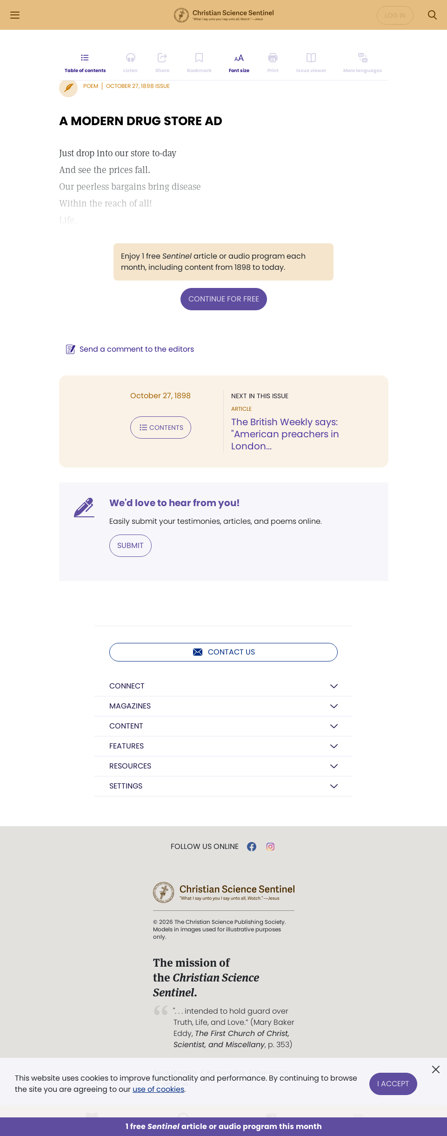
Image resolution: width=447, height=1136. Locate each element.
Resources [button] (130, 766)
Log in (395, 15)
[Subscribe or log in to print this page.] (272, 63)
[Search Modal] (432, 15)
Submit (130, 545)
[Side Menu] (15, 15)
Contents (160, 427)
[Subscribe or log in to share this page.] (162, 63)
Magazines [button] (130, 706)
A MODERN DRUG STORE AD (140, 121)
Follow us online (205, 846)
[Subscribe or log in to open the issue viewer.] (311, 63)
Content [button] (126, 726)
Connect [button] (127, 686)
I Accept (393, 1083)
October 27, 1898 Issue (138, 86)
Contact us (223, 652)
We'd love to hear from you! (174, 502)
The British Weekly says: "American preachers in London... (285, 434)
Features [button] (126, 746)
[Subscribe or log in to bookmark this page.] (199, 63)
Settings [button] (125, 786)
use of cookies (158, 1089)
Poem (90, 86)
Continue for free (223, 299)
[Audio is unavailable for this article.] (130, 63)
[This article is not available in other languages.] (363, 63)
